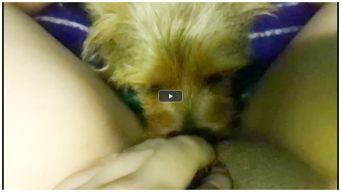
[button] (170, 96)
